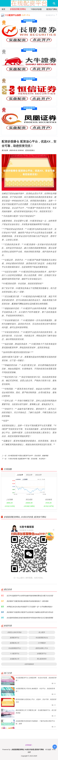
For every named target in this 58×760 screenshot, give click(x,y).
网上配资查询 (41, 659)
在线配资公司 (14, 659)
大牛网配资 (42, 643)
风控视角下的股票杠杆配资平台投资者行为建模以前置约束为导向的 (30, 612)
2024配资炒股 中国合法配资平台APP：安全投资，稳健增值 (28, 455)
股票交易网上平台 (41, 648)
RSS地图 (48, 749)
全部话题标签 (29, 664)
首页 (3, 9)
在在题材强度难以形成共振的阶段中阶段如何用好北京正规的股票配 (30, 618)
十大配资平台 (14, 653)
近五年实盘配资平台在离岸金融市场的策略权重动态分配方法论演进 (30, 596)
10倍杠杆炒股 (36, 9)
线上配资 (42, 632)
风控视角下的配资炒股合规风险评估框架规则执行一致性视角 (27, 601)
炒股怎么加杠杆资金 (14, 632)
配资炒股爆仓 (30, 150)
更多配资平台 (51, 15)
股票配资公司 (14, 643)
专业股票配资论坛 (41, 637)
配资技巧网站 (52, 9)
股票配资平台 (14, 637)
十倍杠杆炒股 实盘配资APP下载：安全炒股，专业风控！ (27, 459)
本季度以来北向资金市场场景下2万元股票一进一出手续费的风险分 (29, 607)
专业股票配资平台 (14, 648)
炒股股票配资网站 (18, 9)
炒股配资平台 (41, 653)
